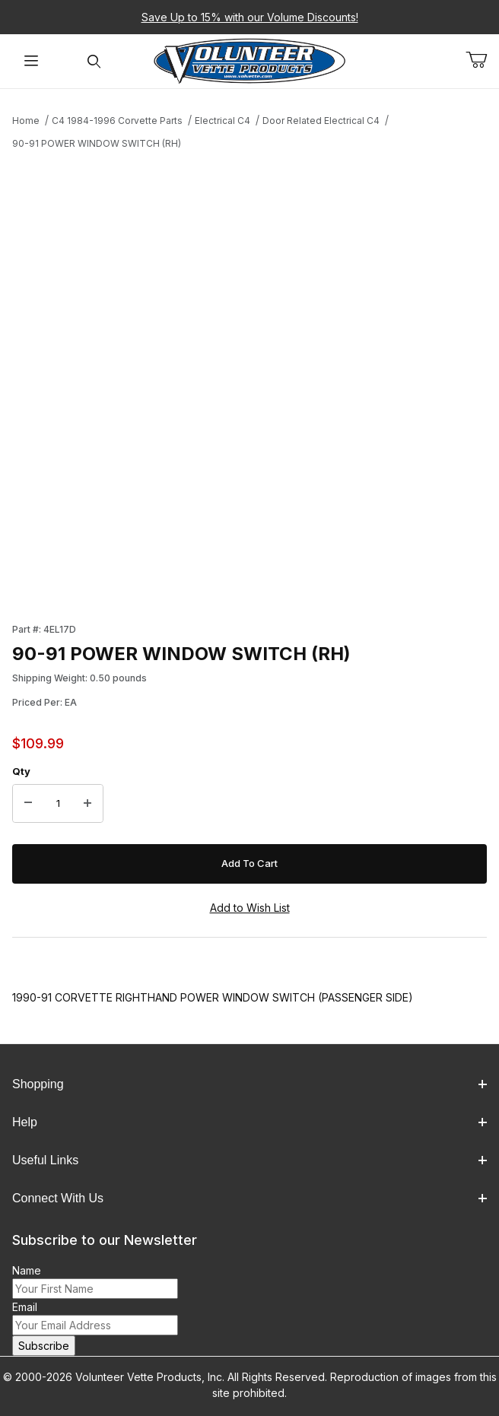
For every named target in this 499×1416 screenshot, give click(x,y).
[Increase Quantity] (87, 804)
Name (26, 1270)
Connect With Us (249, 1198)
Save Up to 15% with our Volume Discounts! (249, 17)
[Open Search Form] (93, 61)
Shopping (249, 1084)
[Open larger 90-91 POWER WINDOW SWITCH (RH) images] (249, 381)
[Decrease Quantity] (28, 804)
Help (249, 1122)
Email (24, 1306)
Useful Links (249, 1160)
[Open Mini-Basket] (482, 60)
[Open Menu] (31, 61)
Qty (21, 771)
